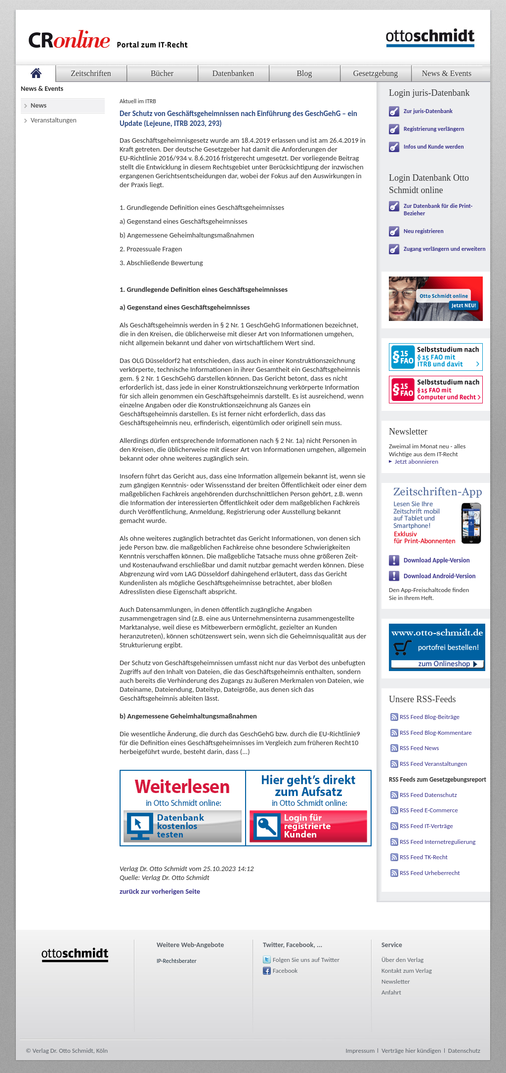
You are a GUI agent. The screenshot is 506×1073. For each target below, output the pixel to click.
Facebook (285, 970)
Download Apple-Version (437, 560)
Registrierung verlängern (434, 128)
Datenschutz (464, 1050)
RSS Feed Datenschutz (428, 794)
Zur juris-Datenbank (428, 111)
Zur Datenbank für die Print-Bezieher (438, 209)
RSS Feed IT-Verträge (426, 826)
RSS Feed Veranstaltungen (433, 763)
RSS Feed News (419, 748)
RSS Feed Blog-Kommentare (436, 732)
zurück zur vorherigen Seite (160, 891)
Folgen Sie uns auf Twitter (306, 959)
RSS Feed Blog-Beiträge (430, 716)
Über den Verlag (402, 959)
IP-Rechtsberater (177, 960)
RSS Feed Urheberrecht (430, 872)
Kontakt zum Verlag (406, 970)
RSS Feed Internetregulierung (438, 841)
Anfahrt (391, 992)
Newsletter (395, 981)
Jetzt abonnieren (416, 461)
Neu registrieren (424, 231)
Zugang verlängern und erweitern (445, 248)
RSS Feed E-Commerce (429, 810)
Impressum (360, 1050)
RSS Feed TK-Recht (424, 857)
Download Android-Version (440, 576)
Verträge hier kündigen (411, 1050)
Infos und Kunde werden (434, 146)
